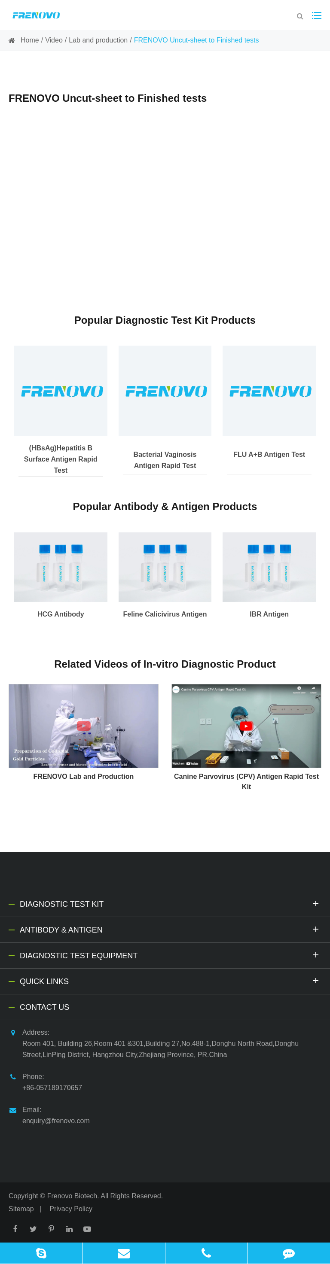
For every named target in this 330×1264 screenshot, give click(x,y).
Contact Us (44, 1007)
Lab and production (98, 40)
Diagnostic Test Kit (170, 903)
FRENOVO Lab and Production (84, 776)
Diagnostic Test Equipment (170, 954)
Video (54, 40)
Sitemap (21, 1208)
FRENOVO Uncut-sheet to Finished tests (196, 40)
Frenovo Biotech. (73, 1196)
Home (30, 40)
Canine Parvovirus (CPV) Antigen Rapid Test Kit (246, 781)
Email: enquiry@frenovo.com (49, 1114)
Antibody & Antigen (170, 929)
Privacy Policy (70, 1208)
